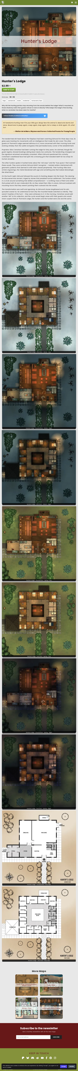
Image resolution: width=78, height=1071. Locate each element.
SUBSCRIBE (56, 1037)
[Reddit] (37, 1058)
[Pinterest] (50, 1058)
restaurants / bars (36, 100)
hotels (19, 100)
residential (26, 100)
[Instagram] (55, 1058)
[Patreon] (23, 1058)
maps (4, 100)
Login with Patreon (39, 94)
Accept (63, 1066)
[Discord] (32, 1058)
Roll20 (30, 94)
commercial (11, 100)
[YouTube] (42, 1058)
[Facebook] (46, 1058)
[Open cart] (71, 2)
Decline (72, 1066)
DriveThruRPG (23, 94)
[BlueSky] (28, 1058)
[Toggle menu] (75, 2)
